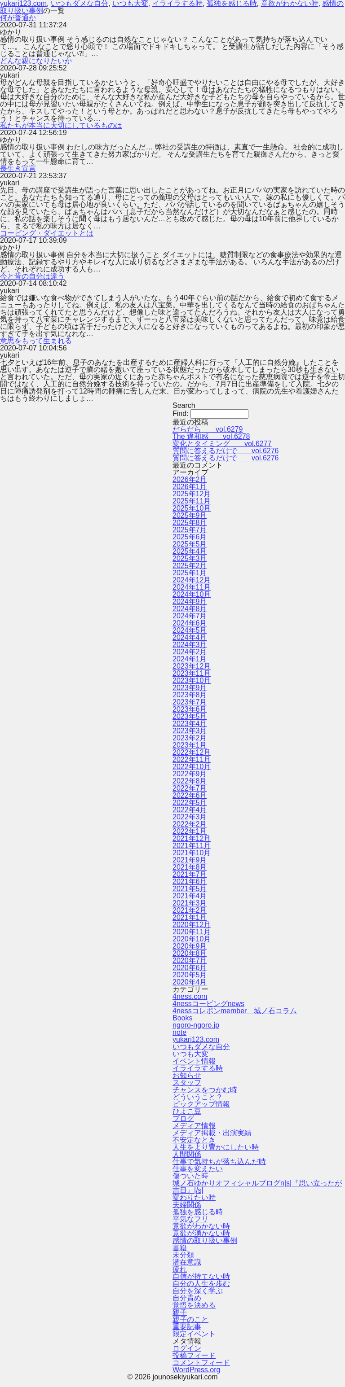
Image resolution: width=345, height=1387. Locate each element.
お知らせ (186, 1075)
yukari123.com (195, 1039)
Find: (180, 413)
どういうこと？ (197, 1097)
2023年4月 (189, 723)
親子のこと (190, 1319)
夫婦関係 (186, 1204)
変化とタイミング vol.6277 (222, 443)
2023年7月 (189, 702)
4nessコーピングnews (208, 1003)
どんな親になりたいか (36, 61)
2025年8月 (189, 522)
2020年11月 (191, 932)
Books (182, 1018)
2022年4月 (189, 810)
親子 (179, 1312)
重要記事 (186, 1326)
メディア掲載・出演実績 (212, 1133)
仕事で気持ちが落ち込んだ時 (219, 1161)
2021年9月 (189, 860)
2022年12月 (191, 752)
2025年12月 (191, 494)
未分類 (183, 1255)
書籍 (179, 1247)
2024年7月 (189, 616)
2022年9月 (189, 774)
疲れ (179, 1269)
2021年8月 (189, 867)
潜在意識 (186, 1262)
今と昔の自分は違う (32, 276)
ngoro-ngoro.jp (195, 1025)
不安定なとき (194, 1140)
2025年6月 (189, 537)
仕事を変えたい (197, 1169)
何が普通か (18, 18)
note (179, 1032)
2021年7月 (189, 874)
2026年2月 (189, 479)
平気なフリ (190, 1219)
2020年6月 (189, 967)
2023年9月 (189, 687)
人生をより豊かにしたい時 (215, 1147)
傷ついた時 (190, 1176)
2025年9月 (189, 515)
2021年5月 (189, 889)
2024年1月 (189, 659)
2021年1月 (189, 917)
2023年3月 (189, 731)
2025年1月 (189, 573)
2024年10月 (191, 594)
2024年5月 (189, 630)
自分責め (186, 1298)
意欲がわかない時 (201, 1226)
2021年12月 (191, 838)
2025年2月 (189, 565)
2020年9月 (189, 946)
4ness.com (189, 996)
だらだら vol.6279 (207, 429)
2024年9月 (189, 601)
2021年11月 (191, 845)
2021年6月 (189, 881)
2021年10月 (191, 853)
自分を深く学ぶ (197, 1291)
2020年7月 (189, 960)
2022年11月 (191, 759)
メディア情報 (194, 1125)
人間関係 (186, 1154)
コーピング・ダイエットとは (46, 233)
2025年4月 (189, 551)
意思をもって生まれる (36, 341)
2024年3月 (189, 644)
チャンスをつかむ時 (204, 1090)
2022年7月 (189, 788)
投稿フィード (194, 1355)
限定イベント (194, 1334)
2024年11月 (191, 587)
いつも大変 (190, 1054)
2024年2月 (189, 652)
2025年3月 (189, 558)
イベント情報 (194, 1061)
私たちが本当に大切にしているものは (61, 125)
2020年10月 (191, 939)
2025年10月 (191, 508)
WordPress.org (196, 1370)
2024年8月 (189, 609)
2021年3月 (189, 903)
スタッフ (186, 1082)
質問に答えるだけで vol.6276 (225, 451)
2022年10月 (191, 766)
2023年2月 (189, 738)
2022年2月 (189, 824)
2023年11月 (191, 673)
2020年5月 (189, 975)
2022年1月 (189, 831)
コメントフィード (201, 1362)
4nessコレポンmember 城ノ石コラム (234, 1011)
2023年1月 (189, 745)
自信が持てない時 (201, 1276)
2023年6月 (189, 709)
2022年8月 (189, 781)
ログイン (186, 1348)
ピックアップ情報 (201, 1104)
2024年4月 (189, 637)
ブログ (183, 1118)
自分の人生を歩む (201, 1283)
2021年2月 (189, 910)
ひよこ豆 (186, 1111)
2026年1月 (189, 486)
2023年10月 (191, 680)
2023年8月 (189, 695)
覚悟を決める (194, 1305)
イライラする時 (197, 1068)
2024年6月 (189, 623)
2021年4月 (189, 896)
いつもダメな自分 (201, 1046)
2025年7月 (189, 530)
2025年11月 (191, 501)
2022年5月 (189, 802)
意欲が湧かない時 (201, 1233)
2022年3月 (189, 817)
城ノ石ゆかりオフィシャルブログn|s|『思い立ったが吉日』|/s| (257, 1186)
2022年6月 (189, 795)
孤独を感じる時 (197, 1212)
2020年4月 (189, 982)
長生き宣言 (18, 168)
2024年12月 (191, 580)
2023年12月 (191, 666)
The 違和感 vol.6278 (211, 436)
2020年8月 (189, 953)
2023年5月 (189, 716)
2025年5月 (189, 544)
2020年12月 (191, 924)
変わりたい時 (194, 1197)
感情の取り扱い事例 (204, 1240)
